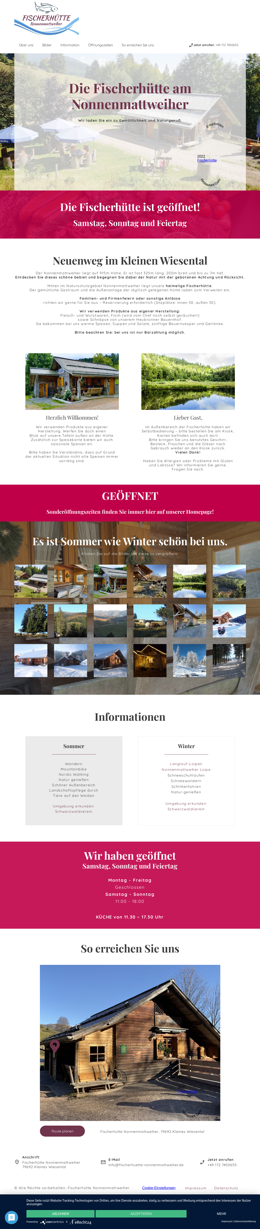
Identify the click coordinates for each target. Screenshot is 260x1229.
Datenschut (225, 1188)
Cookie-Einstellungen (159, 1188)
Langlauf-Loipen (186, 764)
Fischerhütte (207, 160)
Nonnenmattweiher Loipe (186, 769)
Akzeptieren (141, 1214)
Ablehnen (60, 1214)
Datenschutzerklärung (245, 1221)
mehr (221, 1214)
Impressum (196, 1188)
